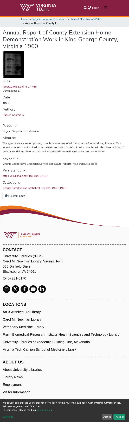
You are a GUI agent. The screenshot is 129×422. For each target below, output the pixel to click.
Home (24, 19)
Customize (8, 416)
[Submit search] (85, 8)
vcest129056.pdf (20, 87)
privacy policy (44, 410)
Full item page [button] (15, 196)
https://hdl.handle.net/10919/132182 (25, 176)
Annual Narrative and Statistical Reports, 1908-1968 (88, 19)
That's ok (119, 416)
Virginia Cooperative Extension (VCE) (50, 19)
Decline (107, 416)
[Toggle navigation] (106, 7)
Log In (96, 8)
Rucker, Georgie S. (13, 115)
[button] (89, 8)
